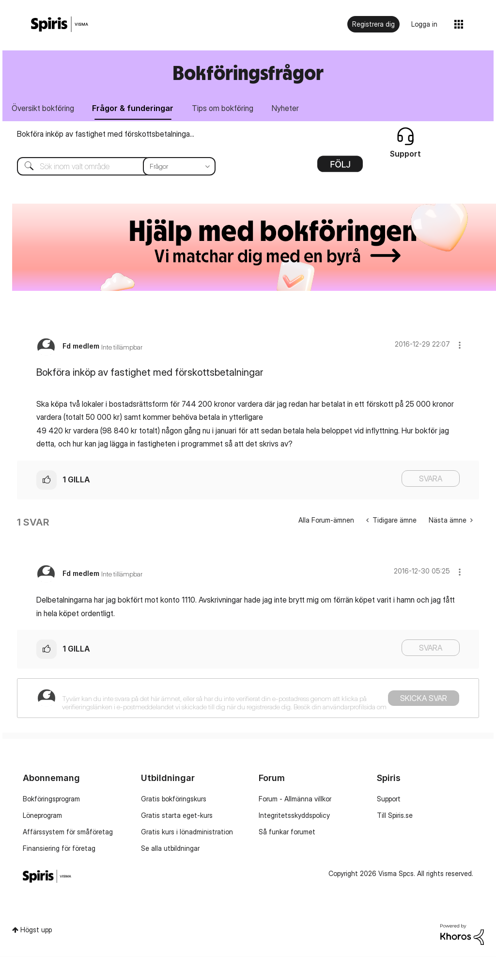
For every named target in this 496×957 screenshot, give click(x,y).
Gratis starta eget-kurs (177, 815)
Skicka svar (423, 698)
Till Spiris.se (395, 815)
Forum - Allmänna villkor (295, 799)
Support (389, 799)
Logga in (424, 24)
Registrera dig (373, 24)
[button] (459, 344)
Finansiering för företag (59, 848)
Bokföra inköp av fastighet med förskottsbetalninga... (105, 134)
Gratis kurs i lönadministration (187, 832)
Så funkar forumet (287, 832)
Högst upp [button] (36, 929)
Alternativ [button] (340, 167)
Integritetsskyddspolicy (294, 815)
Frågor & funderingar (133, 108)
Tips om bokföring (223, 108)
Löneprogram (42, 815)
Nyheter (285, 108)
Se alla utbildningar (170, 848)
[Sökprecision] (179, 166)
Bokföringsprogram (51, 799)
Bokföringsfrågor (248, 72)
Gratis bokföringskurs (173, 799)
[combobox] (109, 166)
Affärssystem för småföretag (68, 832)
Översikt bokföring (43, 108)
